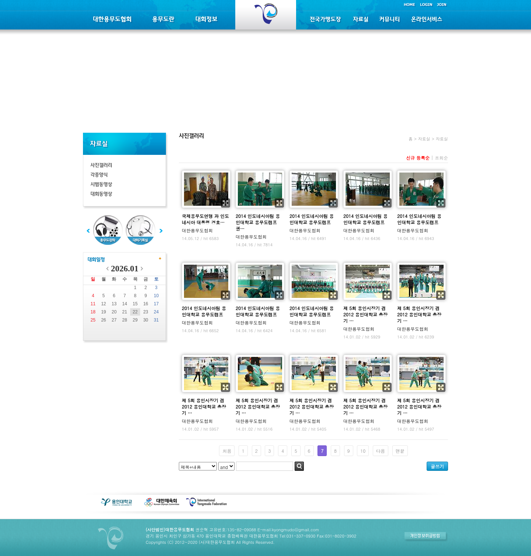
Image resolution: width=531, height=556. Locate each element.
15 (135, 303)
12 (103, 303)
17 (156, 303)
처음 (226, 451)
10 (156, 295)
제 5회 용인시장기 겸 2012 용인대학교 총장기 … (365, 314)
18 (93, 312)
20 (114, 312)
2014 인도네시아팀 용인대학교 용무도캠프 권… (258, 222)
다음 (380, 451)
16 (145, 303)
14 (124, 303)
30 (145, 320)
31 (156, 320)
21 (124, 312)
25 (93, 320)
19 (103, 312)
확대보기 (225, 203)
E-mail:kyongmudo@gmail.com (288, 529)
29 (135, 320)
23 (145, 312)
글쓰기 (437, 466)
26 (103, 320)
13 (114, 303)
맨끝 (400, 451)
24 (156, 312)
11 (93, 303)
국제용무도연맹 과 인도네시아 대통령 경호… (205, 219)
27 (114, 320)
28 (124, 320)
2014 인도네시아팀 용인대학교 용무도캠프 (311, 219)
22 (135, 312)
